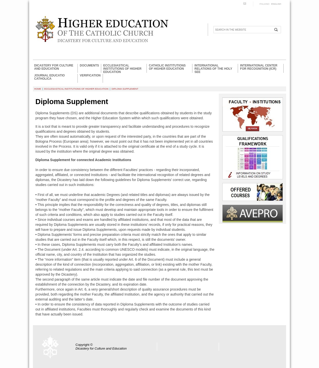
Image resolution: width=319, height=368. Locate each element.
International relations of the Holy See (213, 68)
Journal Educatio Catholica (49, 77)
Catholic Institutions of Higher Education (167, 67)
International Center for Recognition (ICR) (258, 67)
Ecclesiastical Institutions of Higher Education (122, 68)
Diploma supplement (125, 89)
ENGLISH (276, 4)
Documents (89, 65)
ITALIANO (264, 4)
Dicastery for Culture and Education (53, 67)
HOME (37, 89)
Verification (90, 75)
